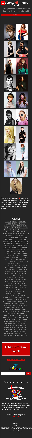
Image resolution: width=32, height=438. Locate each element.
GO (28, 373)
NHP (12, 290)
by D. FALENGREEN (15, 238)
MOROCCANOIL (8, 286)
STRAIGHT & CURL (15, 319)
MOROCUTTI (19, 286)
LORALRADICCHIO (11, 278)
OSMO (18, 296)
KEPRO (23, 268)
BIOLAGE (8, 232)
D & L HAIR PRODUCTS (18, 244)
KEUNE (20, 270)
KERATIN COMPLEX (10, 270)
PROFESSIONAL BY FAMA (19, 303)
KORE (6, 274)
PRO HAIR (7, 303)
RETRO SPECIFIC (21, 307)
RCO (5, 305)
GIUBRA (15, 260)
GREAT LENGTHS (24, 262)
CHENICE (14, 242)
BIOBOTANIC (17, 230)
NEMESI (7, 290)
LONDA (20, 276)
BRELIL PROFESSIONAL (13, 236)
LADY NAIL (13, 274)
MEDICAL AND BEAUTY (19, 282)
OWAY (23, 296)
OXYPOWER (6, 298)
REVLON (17, 309)
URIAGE (14, 325)
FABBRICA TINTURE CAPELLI (16, 360)
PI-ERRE (18, 300)
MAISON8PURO (9, 280)
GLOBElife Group (24, 427)
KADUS (18, 268)
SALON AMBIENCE (23, 311)
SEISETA (22, 313)
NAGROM (7, 288)
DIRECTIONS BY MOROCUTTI (12, 248)
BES (11, 230)
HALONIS (14, 266)
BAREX (6, 228)
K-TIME (12, 268)
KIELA (13, 272)
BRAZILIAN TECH (23, 234)
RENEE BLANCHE (17, 305)
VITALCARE (15, 327)
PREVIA (25, 301)
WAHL (25, 329)
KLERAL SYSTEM (21, 272)
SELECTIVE (7, 315)
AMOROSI (22, 224)
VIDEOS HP (14, 428)
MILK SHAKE (21, 284)
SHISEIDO (15, 317)
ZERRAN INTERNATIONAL (21, 335)
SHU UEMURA (23, 317)
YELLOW (17, 333)
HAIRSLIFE (7, 266)
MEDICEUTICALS (11, 284)
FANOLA (24, 254)
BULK (6, 238)
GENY (10, 260)
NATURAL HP (22, 288)
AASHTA (14, 222)
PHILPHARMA (10, 300)
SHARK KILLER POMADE (19, 315)
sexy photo (16, 417)
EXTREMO (17, 254)
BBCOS (11, 228)
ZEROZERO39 (7, 335)
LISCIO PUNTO (12, 276)
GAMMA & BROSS (16, 258)
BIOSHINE (16, 232)
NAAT (25, 286)
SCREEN (16, 313)
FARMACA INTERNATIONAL (13, 256)
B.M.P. (25, 226)
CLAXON (20, 242)
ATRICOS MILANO (16, 226)
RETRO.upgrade (9, 309)
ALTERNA (15, 224)
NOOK (24, 290)
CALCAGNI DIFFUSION (12, 240)
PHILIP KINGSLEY (23, 298)
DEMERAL (14, 246)
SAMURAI (10, 313)
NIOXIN (18, 290)
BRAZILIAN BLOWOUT (10, 234)
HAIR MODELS (11, 264)
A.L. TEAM (8, 222)
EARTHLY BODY (10, 250)
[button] (16, 423)
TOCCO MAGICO (22, 323)
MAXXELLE (7, 282)
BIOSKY (22, 232)
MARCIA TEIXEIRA (21, 280)
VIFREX (20, 325)
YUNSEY (24, 333)
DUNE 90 (25, 248)
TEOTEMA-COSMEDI (15, 321)
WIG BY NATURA (11, 331)
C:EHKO (24, 238)
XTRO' (19, 331)
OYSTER (14, 298)
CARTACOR (6, 242)
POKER (20, 301)
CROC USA (6, 244)
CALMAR (23, 240)
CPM (26, 242)
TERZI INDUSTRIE (9, 323)
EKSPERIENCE (21, 250)
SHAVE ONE (6, 317)
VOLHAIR (19, 329)
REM (9, 305)
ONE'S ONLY (21, 294)
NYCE (7, 294)
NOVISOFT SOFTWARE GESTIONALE (15, 292)
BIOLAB (25, 230)
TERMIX (25, 321)
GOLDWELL (22, 260)
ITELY (7, 268)
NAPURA (14, 288)
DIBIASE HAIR (22, 246)
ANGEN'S (7, 226)
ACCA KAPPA (22, 222)
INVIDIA (24, 266)
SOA (6, 319)
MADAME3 (22, 278)
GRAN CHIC (13, 262)
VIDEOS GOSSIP (22, 428)
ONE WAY (13, 294)
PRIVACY (8, 428)
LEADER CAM (22, 274)
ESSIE (18, 252)
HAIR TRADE (21, 264)
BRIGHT (23, 236)
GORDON (6, 262)
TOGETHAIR (7, 325)
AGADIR (8, 224)
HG (20, 266)
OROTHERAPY (10, 296)
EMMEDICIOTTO (10, 252)
